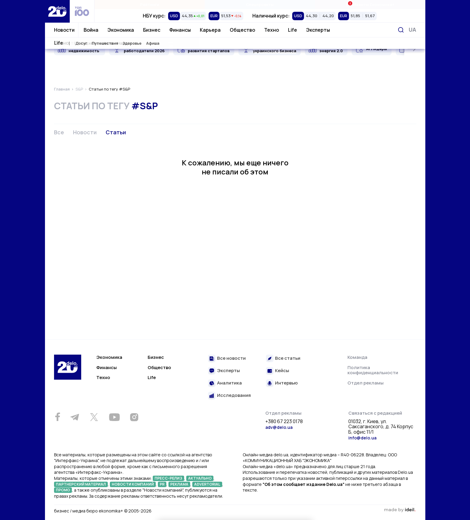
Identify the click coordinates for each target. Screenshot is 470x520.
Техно (271, 30)
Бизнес (151, 30)
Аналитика (229, 383)
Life (292, 30)
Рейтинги (149, 4)
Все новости (231, 358)
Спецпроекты (260, 4)
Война (91, 30)
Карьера (210, 30)
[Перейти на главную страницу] (57, 11)
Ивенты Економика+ (370, 4)
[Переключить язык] (412, 29)
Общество (242, 30)
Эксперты (318, 30)
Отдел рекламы (365, 383)
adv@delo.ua (279, 427)
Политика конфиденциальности (372, 370)
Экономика (120, 30)
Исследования (234, 395)
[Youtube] (114, 417)
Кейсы (282, 370)
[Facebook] (57, 417)
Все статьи (287, 358)
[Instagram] (134, 417)
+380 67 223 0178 (284, 421)
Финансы (180, 30)
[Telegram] (75, 417)
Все (59, 132)
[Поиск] (401, 30)
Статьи (116, 132)
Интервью (286, 383)
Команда (357, 357)
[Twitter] (94, 417)
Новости (64, 30)
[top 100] (82, 11)
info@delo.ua (362, 437)
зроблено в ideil (400, 510)
